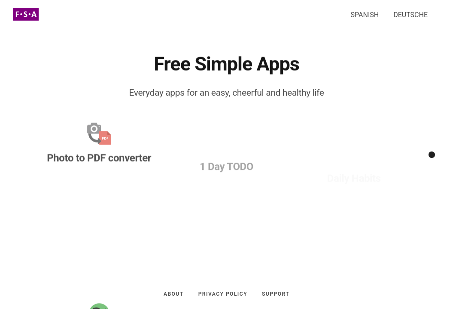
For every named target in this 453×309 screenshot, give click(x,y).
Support (275, 296)
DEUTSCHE (410, 13)
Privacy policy (222, 296)
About (174, 296)
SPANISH (365, 13)
